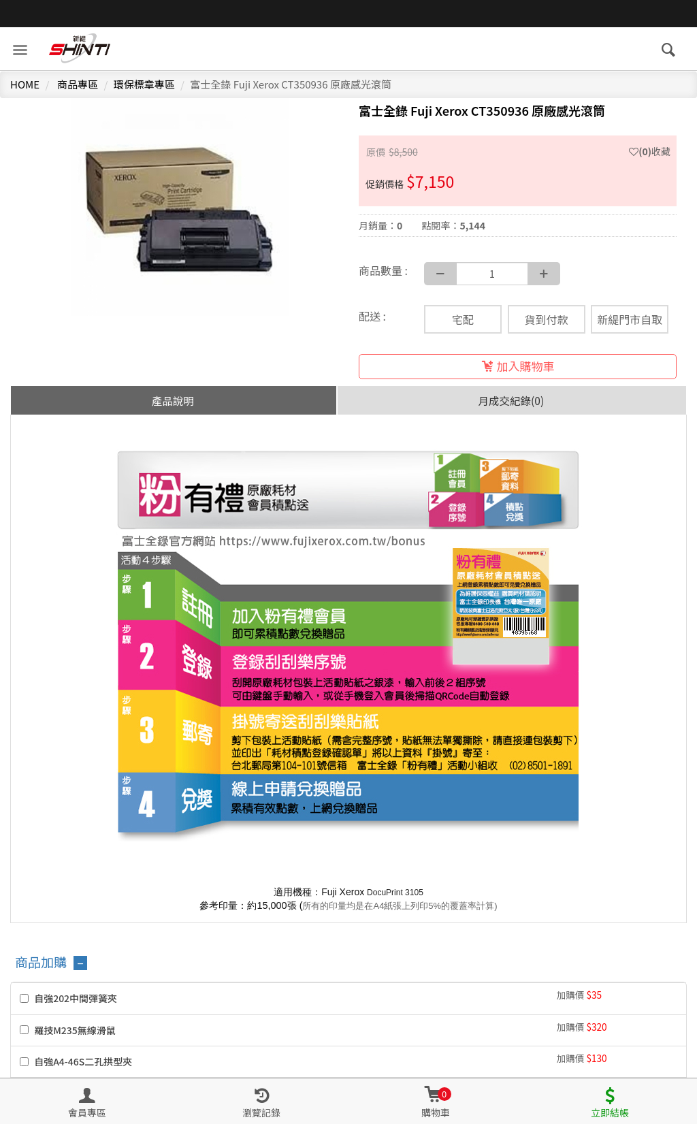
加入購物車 (518, 365)
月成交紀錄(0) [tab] (512, 400)
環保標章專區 (144, 84)
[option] (179, 207)
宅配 (463, 319)
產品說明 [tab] (173, 400)
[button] (435, 1101)
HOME (24, 84)
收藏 (649, 151)
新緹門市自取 (629, 319)
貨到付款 (546, 319)
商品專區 (77, 84)
